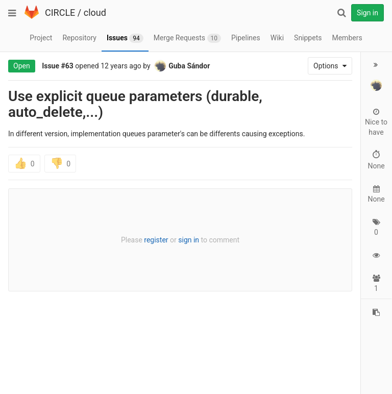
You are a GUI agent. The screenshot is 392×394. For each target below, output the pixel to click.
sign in (188, 240)
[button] (376, 65)
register (156, 240)
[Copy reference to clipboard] (376, 312)
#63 (67, 66)
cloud (95, 12)
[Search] (341, 13)
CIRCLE (60, 12)
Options (330, 66)
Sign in (367, 13)
